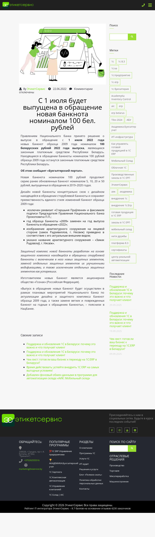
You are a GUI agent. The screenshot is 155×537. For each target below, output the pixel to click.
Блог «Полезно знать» (90, 474)
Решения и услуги (88, 469)
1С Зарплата (55, 471)
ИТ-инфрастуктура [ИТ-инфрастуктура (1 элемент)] (122, 136)
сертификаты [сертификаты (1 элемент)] (119, 249)
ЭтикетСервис (36, 89)
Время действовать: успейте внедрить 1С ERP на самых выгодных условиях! (63, 368)
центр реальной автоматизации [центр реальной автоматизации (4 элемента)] (120, 258)
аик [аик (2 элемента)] (113, 191)
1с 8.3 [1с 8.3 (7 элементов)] (121, 61)
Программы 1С (87, 453)
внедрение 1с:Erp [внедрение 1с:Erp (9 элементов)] (121, 205)
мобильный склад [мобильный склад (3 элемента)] (121, 229)
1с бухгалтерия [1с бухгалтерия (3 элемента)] (120, 89)
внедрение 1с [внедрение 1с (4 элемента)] (119, 198)
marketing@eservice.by (30, 468)
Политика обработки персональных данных (91, 481)
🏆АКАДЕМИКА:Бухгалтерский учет (63, 463)
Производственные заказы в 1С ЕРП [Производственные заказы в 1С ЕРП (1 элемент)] (122, 176)
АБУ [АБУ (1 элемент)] (129, 119)
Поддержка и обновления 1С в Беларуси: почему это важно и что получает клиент (61, 345)
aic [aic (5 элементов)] (113, 106)
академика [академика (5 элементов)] (126, 191)
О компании (85, 447)
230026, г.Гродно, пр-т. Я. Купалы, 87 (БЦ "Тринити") (31, 454)
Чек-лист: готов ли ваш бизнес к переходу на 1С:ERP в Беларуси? (62, 361)
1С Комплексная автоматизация (57, 479)
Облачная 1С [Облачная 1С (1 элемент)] (118, 167)
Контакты (84, 488)
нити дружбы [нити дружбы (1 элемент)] (119, 236)
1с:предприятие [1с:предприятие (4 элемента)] (120, 75)
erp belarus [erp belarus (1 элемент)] (117, 113)
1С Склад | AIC (56, 494)
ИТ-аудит (84, 463)
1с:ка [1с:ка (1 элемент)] (114, 68)
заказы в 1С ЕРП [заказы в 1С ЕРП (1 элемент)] (120, 222)
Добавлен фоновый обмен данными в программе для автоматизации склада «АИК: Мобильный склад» (62, 376)
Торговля (114, 470)
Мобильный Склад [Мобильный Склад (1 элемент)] (122, 160)
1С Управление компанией (57, 488)
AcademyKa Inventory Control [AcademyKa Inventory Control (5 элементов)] (121, 97)
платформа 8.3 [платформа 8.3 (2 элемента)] (119, 243)
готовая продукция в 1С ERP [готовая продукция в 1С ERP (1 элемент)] (122, 214)
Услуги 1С (84, 458)
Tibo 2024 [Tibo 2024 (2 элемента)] (116, 119)
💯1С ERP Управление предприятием (60, 453)
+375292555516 (31, 460)
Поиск (132, 37)
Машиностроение (119, 481)
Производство (117, 465)
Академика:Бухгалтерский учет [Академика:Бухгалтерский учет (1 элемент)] (126, 128)
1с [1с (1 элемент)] (112, 61)
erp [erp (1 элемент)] (121, 106)
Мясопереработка (119, 476)
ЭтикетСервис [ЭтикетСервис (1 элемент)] (119, 184)
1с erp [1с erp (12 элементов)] (114, 82)
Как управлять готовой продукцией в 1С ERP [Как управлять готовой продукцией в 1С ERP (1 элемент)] (121, 148)
